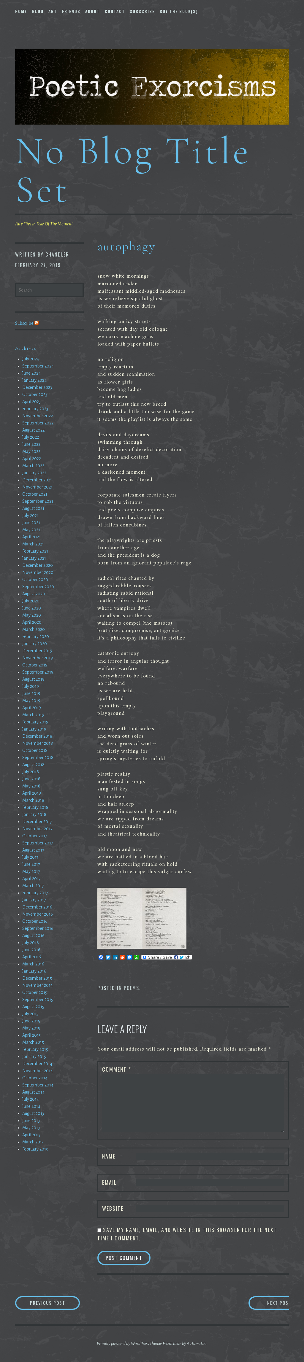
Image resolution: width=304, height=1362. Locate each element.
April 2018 (31, 793)
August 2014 (33, 1092)
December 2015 (37, 978)
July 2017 (30, 857)
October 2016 (35, 921)
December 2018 (37, 736)
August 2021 (33, 508)
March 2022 (33, 465)
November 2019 (37, 657)
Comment (116, 1069)
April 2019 (31, 707)
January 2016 (34, 971)
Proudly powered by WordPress (123, 1344)
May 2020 (31, 615)
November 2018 (37, 743)
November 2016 (37, 914)
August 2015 (33, 1006)
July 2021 (30, 515)
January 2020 (34, 643)
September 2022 (37, 423)
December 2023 (37, 387)
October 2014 (35, 1077)
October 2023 (34, 394)
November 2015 (37, 985)
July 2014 (30, 1099)
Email (109, 1182)
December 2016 (37, 907)
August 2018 (33, 764)
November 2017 (37, 828)
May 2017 (31, 871)
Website (113, 1208)
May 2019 (31, 700)
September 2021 (37, 501)
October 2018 (35, 750)
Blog (38, 11)
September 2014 (37, 1085)
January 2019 (34, 729)
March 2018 (33, 800)
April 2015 (31, 1035)
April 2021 (31, 536)
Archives (26, 348)
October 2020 (35, 579)
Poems (131, 988)
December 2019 (37, 650)
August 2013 (33, 1113)
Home (21, 11)
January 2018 (34, 814)
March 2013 (33, 1142)
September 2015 (37, 999)
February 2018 (35, 807)
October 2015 (34, 992)
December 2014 (37, 1063)
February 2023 (35, 408)
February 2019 (35, 722)
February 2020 (35, 636)
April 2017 (31, 878)
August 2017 (33, 850)
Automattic (196, 1344)
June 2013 (31, 1120)
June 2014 (31, 1106)
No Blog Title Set (133, 170)
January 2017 (34, 900)
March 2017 (33, 885)
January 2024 (34, 380)
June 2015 (31, 1021)
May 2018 (31, 786)
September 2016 (37, 928)
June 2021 (31, 522)
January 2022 (34, 472)
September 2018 (37, 757)
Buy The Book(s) (179, 11)
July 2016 (30, 942)
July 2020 (30, 601)
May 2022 (31, 451)
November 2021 (37, 487)
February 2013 (35, 1149)
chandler (57, 254)
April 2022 (31, 458)
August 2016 (33, 935)
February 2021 (35, 551)
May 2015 (31, 1028)
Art (52, 11)
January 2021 (34, 558)
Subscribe (142, 11)
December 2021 (37, 480)
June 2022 (31, 444)
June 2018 (31, 779)
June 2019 (31, 693)
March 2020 (33, 629)
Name (108, 1156)
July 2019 (30, 686)
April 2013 (31, 1134)
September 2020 (38, 586)
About (92, 11)
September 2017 (37, 843)
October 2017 (34, 835)
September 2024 (38, 366)
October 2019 (35, 665)
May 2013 (31, 1127)
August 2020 (33, 593)
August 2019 (33, 679)
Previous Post (58, 1303)
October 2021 (34, 494)
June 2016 (31, 949)
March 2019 (33, 714)
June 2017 (31, 864)
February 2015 (35, 1049)
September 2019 (37, 672)
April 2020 (32, 622)
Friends (71, 11)
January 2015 (34, 1056)
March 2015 (33, 1042)
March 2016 (33, 964)
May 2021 (31, 529)
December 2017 (37, 821)
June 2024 (31, 373)
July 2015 (30, 1013)
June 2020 (31, 608)
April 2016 (31, 956)
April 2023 (31, 401)
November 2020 (37, 572)
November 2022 (37, 415)
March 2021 (33, 544)
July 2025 (30, 359)
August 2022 (33, 430)
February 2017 (35, 892)
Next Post (265, 1303)
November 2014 (37, 1070)
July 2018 (30, 771)
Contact (115, 11)
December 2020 (37, 565)
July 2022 (30, 437)
